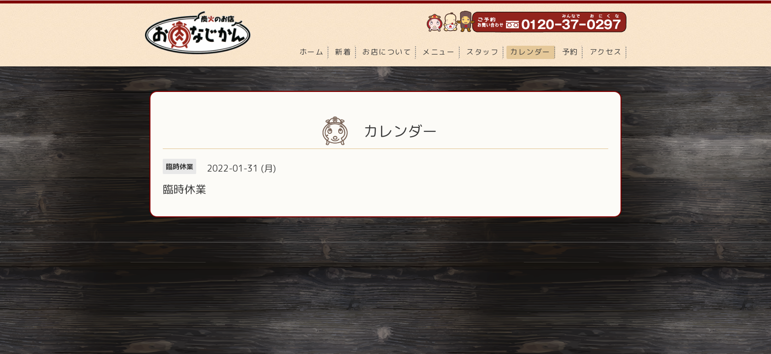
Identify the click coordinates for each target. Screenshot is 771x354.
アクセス (606, 52)
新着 (343, 52)
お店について (386, 52)
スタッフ (482, 52)
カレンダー (530, 52)
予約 (570, 52)
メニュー (438, 52)
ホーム (311, 52)
